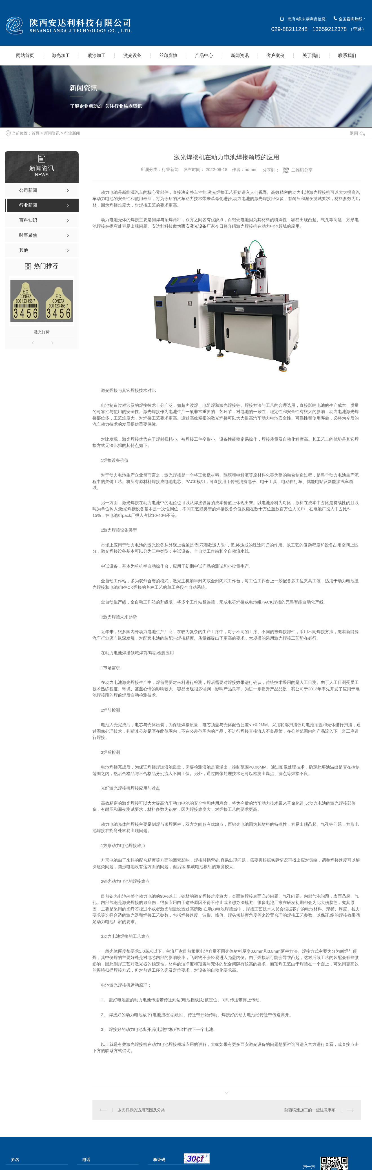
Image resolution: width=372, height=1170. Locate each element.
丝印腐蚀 (168, 55)
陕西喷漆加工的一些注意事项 (310, 1110)
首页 (35, 133)
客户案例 (276, 55)
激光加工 (61, 55)
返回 (357, 133)
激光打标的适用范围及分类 (141, 1110)
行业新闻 (72, 133)
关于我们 (311, 55)
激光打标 (42, 332)
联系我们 (347, 55)
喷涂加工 (97, 55)
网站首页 (25, 55)
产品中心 (204, 55)
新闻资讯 (240, 55)
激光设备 (132, 55)
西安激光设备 (194, 226)
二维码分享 (302, 170)
